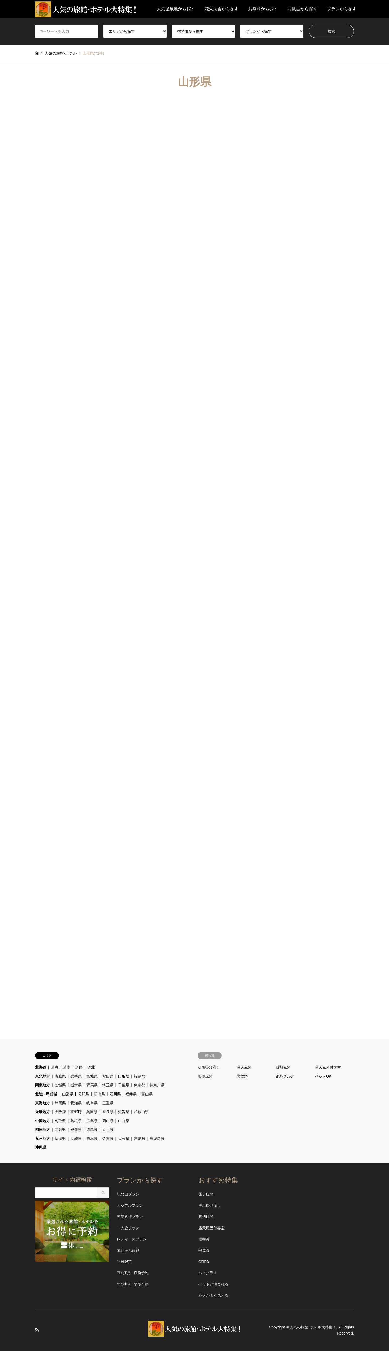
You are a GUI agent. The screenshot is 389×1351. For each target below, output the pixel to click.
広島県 (92, 1121)
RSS (37, 1330)
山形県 (123, 1076)
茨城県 (60, 1085)
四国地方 (42, 1129)
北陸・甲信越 (46, 1094)
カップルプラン (130, 1205)
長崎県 (76, 1138)
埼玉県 (107, 1085)
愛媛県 (76, 1129)
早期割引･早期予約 (133, 1284)
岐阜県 (92, 1103)
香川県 (107, 1129)
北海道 (40, 1067)
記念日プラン (128, 1194)
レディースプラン (132, 1239)
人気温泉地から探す (176, 9)
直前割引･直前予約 (133, 1273)
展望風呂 (205, 1076)
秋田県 (107, 1076)
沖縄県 (40, 1147)
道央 (54, 1067)
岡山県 (107, 1121)
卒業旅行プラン (130, 1216)
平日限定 (124, 1262)
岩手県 (76, 1076)
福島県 (139, 1076)
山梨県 (67, 1094)
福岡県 (60, 1138)
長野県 (83, 1094)
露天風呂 (244, 1067)
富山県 (147, 1094)
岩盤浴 (242, 1076)
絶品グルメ (285, 1076)
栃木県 (76, 1085)
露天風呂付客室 (328, 1067)
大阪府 (60, 1112)
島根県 (76, 1121)
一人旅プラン (128, 1228)
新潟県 (99, 1094)
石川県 (115, 1094)
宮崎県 (139, 1138)
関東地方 (42, 1085)
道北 (91, 1067)
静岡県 (60, 1103)
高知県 (60, 1129)
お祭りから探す (263, 9)
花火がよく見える (213, 1295)
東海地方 (42, 1103)
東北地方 (42, 1076)
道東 (79, 1067)
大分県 (123, 1138)
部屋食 (204, 1250)
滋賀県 (123, 1112)
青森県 (60, 1076)
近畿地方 (42, 1112)
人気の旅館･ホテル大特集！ (313, 1327)
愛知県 (76, 1103)
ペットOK (323, 1076)
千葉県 (123, 1085)
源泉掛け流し (209, 1067)
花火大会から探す (222, 9)
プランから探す (342, 9)
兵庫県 (92, 1112)
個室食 (204, 1262)
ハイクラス (207, 1273)
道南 (66, 1067)
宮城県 (92, 1076)
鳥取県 (60, 1121)
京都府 (76, 1112)
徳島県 (92, 1129)
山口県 (123, 1121)
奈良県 (107, 1112)
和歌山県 (141, 1112)
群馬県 (92, 1085)
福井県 (131, 1094)
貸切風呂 (283, 1067)
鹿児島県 (157, 1138)
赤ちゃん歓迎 (128, 1250)
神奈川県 (157, 1085)
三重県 (107, 1103)
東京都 (139, 1085)
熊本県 (92, 1138)
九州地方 (42, 1138)
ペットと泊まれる (213, 1284)
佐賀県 (107, 1138)
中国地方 (42, 1121)
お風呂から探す (302, 9)
